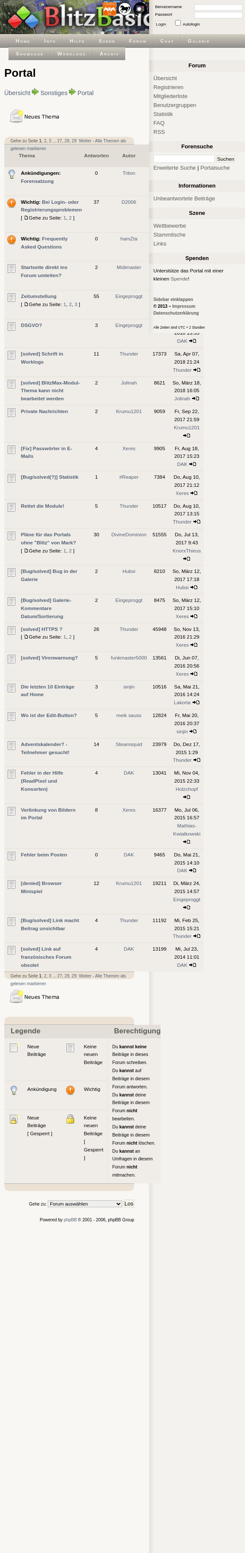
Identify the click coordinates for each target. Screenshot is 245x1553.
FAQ (158, 123)
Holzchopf (187, 789)
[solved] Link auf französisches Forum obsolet (46, 957)
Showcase (30, 53)
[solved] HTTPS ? (41, 629)
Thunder (129, 353)
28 (66, 141)
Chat (167, 40)
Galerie (199, 40)
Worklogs (72, 53)
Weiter (85, 141)
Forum (138, 40)
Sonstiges (54, 93)
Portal (86, 93)
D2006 (128, 202)
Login (161, 24)
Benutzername (168, 6)
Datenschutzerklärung (176, 313)
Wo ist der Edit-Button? (49, 715)
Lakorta (182, 702)
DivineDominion (128, 534)
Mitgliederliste (170, 96)
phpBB (70, 1220)
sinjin (129, 686)
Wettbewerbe (169, 226)
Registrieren (168, 87)
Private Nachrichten (44, 411)
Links (160, 243)
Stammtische (169, 234)
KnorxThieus (187, 550)
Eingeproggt (128, 296)
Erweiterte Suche (174, 168)
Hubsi (129, 571)
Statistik (163, 114)
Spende (179, 278)
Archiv (109, 53)
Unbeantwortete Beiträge (184, 198)
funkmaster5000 (129, 657)
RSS (159, 132)
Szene (107, 40)
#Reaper (128, 477)
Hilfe (77, 40)
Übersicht (17, 93)
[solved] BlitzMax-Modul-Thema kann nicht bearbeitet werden (50, 391)
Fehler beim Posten (44, 854)
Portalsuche (215, 168)
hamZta (129, 238)
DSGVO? (31, 325)
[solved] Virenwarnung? (49, 657)
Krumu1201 (129, 411)
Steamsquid (128, 744)
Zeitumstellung (39, 296)
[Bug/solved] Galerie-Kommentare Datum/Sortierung (46, 608)
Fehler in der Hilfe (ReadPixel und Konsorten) (42, 781)
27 (59, 141)
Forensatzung (37, 181)
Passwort (163, 14)
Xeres (128, 448)
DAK (182, 341)
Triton (129, 173)
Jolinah (129, 382)
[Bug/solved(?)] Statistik (49, 477)
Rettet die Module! (42, 506)
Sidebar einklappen (173, 299)
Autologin (191, 24)
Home (23, 40)
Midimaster (129, 267)
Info (50, 40)
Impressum (183, 306)
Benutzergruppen (174, 105)
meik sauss (128, 715)
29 (74, 141)
